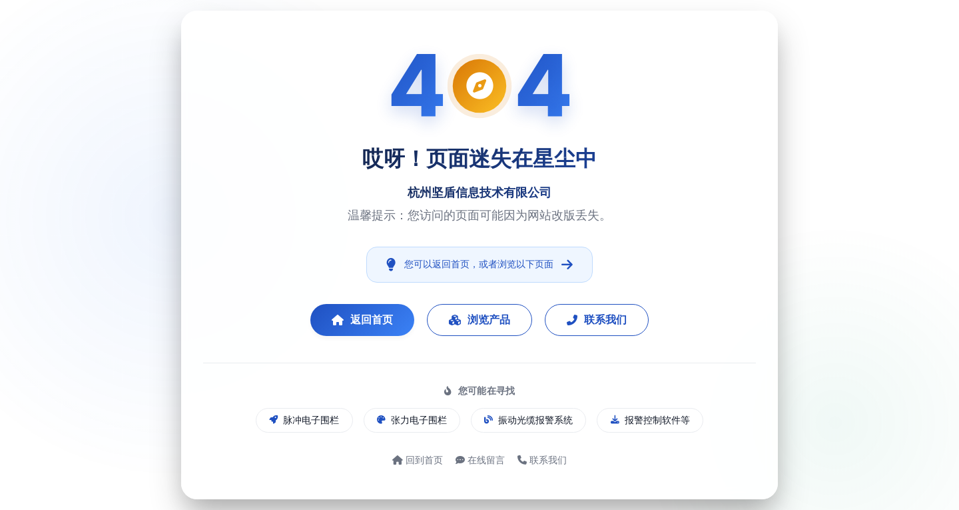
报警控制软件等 (650, 419)
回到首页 (417, 459)
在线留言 (480, 459)
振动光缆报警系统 (528, 419)
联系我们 (597, 319)
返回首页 (362, 319)
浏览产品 (479, 319)
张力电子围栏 (412, 419)
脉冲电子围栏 (304, 419)
